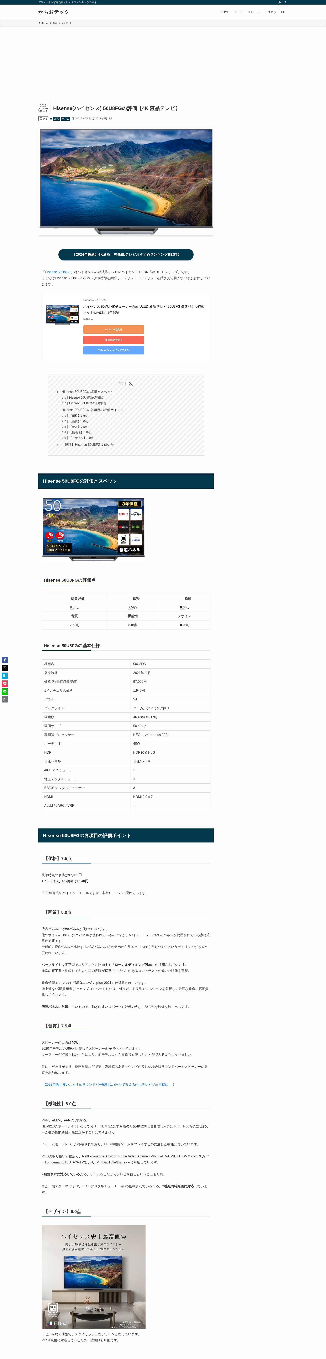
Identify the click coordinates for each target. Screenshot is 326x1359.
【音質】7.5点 (78, 406)
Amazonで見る (102, 329)
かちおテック (53, 12)
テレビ (65, 118)
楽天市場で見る (141, 329)
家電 (56, 118)
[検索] (285, 2)
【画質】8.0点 (78, 400)
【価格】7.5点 (78, 394)
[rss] (279, 2)
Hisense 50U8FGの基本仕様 (87, 382)
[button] (5, 660)
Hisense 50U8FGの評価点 (86, 376)
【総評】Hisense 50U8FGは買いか (88, 424)
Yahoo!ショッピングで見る (181, 329)
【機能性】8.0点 (80, 411)
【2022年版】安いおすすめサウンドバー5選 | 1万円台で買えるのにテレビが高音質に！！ (108, 1063)
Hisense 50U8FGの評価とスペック (88, 371)
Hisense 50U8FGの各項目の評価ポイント (93, 389)
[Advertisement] (163, 58)
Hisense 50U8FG (57, 272)
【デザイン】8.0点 (81, 417)
